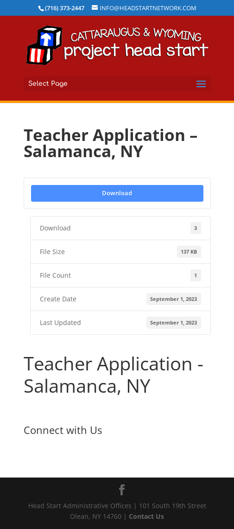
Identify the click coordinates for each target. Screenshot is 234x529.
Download (117, 193)
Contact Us (146, 516)
